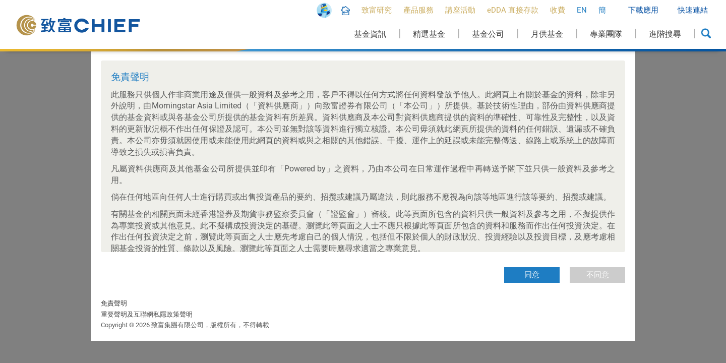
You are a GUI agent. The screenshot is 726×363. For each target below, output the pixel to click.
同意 (531, 274)
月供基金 (547, 34)
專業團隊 (606, 34)
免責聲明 (114, 303)
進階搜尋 (665, 34)
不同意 (597, 274)
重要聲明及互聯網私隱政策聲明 (147, 314)
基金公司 (488, 34)
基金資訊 (370, 34)
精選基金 (429, 34)
